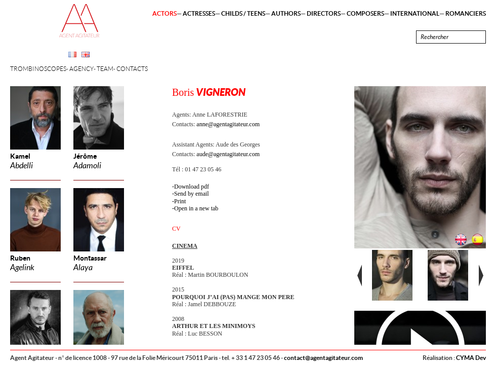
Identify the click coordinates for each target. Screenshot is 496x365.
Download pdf (191, 186)
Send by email (191, 193)
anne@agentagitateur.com (228, 124)
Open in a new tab (196, 208)
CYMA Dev (471, 357)
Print (180, 201)
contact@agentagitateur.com (323, 357)
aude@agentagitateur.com (228, 154)
